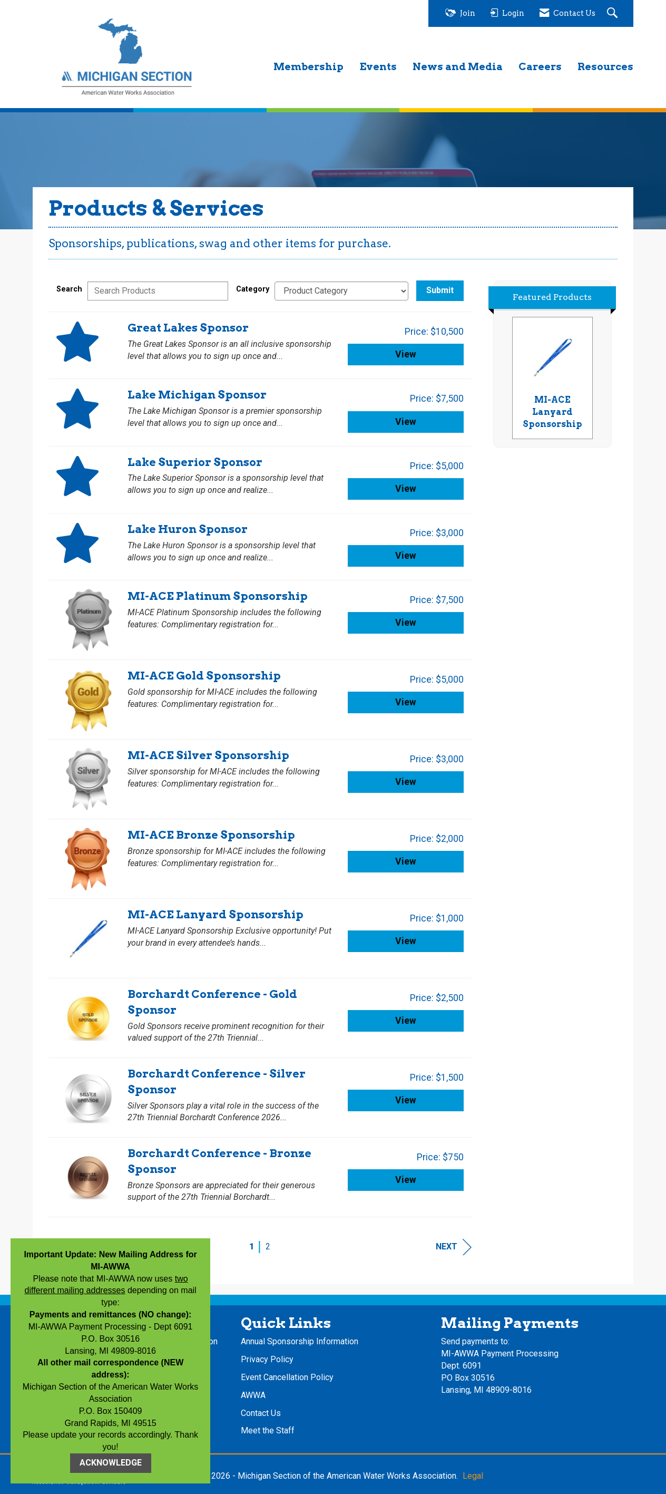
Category (252, 289)
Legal (473, 1476)
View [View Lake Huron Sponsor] (405, 555)
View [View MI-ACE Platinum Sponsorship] (405, 622)
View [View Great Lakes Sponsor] (405, 354)
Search (69, 289)
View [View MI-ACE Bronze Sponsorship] (405, 861)
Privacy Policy (267, 1359)
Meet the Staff (268, 1430)
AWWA (253, 1395)
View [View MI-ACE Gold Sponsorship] (405, 702)
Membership (308, 67)
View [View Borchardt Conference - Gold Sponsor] (405, 1020)
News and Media (458, 67)
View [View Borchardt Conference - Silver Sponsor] (405, 1100)
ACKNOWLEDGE (111, 1463)
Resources (605, 67)
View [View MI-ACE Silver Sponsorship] (405, 782)
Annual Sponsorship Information (299, 1341)
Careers (540, 67)
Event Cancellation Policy (287, 1377)
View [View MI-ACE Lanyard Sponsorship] (405, 941)
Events (378, 67)
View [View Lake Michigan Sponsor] (405, 421)
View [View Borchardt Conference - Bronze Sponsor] (405, 1180)
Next (454, 1247)
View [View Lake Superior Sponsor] (405, 488)
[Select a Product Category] (341, 291)
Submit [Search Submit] (440, 290)
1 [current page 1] (251, 1246)
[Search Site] (613, 13)
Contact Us (261, 1413)
